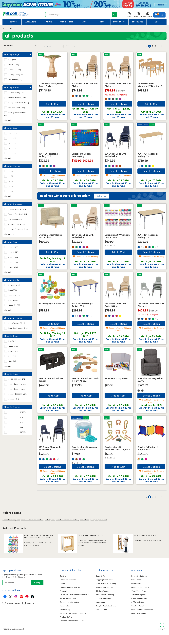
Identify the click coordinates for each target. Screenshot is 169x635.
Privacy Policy (65, 591)
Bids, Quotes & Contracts (106, 606)
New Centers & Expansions (142, 610)
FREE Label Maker (138, 613)
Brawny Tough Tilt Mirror (145, 535)
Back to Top (162, 626)
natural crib (84, 520)
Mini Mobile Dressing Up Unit (90, 535)
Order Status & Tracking (106, 583)
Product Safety (66, 617)
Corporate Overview (68, 580)
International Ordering (105, 595)
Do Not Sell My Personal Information (75, 595)
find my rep (101, 196)
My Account (100, 602)
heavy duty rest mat (99, 520)
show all (7, 120)
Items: (68, 46)
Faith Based (136, 580)
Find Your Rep (101, 610)
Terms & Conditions (68, 598)
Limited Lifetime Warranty (70, 587)
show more (9, 234)
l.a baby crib (50, 520)
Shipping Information (104, 580)
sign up (37, 582)
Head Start (136, 583)
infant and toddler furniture (67, 520)
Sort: (37, 46)
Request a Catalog (139, 576)
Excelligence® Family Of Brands (73, 613)
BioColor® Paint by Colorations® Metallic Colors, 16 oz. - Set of (38, 536)
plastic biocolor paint (11, 520)
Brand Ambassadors (139, 598)
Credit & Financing (103, 598)
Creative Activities (138, 606)
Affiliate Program (138, 595)
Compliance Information (69, 602)
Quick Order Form (138, 591)
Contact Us (100, 576)
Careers (63, 583)
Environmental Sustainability (71, 621)
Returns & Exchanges (104, 587)
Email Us (30, 603)
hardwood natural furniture (32, 520)
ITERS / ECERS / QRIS (140, 587)
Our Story (64, 576)
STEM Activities (137, 602)
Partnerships (65, 606)
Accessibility (65, 610)
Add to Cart (52, 104)
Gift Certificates (102, 591)
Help (129, 15)
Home (4, 29)
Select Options (85, 104)
